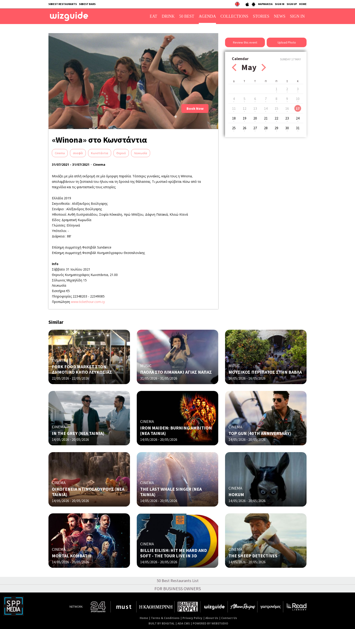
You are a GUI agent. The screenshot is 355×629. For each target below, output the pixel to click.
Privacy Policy (192, 618)
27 (255, 128)
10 (298, 98)
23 (287, 118)
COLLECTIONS (234, 16)
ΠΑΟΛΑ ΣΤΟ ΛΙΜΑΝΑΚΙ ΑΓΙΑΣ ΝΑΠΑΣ (176, 372)
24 (298, 118)
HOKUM (236, 494)
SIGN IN (279, 4)
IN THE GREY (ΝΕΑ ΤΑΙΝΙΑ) (78, 433)
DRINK (168, 16)
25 (234, 128)
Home (144, 618)
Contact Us (229, 618)
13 (255, 108)
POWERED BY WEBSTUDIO (210, 623)
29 (276, 128)
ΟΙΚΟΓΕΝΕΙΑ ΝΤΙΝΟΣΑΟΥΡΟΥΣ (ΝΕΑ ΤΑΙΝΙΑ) (88, 491)
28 (266, 128)
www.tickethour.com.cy (88, 302)
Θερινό (121, 153)
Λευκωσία (140, 153)
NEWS (279, 16)
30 (287, 128)
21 (266, 118)
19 (244, 118)
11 (234, 108)
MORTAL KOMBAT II (71, 555)
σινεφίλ (78, 153)
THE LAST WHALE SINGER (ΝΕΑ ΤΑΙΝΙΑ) (171, 491)
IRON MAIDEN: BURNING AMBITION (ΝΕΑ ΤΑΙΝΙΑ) (176, 430)
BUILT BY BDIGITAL (162, 623)
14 (266, 108)
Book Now (195, 108)
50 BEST (186, 16)
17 (298, 108)
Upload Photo (287, 42)
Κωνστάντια (99, 153)
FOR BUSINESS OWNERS (177, 588)
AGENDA (207, 16)
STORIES (261, 16)
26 (244, 128)
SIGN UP (292, 4)
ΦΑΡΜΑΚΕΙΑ (265, 4)
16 (287, 108)
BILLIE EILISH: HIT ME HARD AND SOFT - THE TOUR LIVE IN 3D (173, 552)
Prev (234, 67)
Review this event (245, 42)
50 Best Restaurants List (178, 580)
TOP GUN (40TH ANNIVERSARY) (259, 433)
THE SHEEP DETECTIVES (252, 555)
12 (244, 108)
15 (276, 108)
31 (298, 128)
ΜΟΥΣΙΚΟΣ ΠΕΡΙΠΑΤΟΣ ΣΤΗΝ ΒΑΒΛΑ (265, 372)
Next (263, 67)
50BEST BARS (87, 4)
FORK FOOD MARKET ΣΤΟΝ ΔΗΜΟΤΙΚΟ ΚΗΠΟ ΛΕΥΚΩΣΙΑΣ (82, 369)
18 (234, 118)
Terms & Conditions (165, 618)
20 (255, 118)
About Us (211, 618)
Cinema (60, 153)
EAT (153, 16)
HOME (303, 4)
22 (276, 118)
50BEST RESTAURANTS (62, 4)
